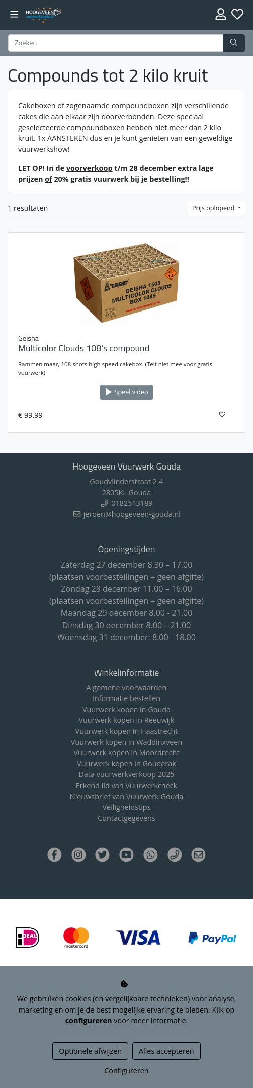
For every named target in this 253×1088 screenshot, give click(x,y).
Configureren (126, 1070)
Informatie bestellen (126, 698)
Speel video (126, 391)
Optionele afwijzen (90, 1051)
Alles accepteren (166, 1051)
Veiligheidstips (127, 807)
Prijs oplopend (214, 208)
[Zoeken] (115, 43)
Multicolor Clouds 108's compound (83, 348)
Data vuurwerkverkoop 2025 (126, 774)
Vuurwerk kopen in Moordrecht (126, 752)
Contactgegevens (126, 818)
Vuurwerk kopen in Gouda (126, 709)
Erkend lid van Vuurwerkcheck (126, 785)
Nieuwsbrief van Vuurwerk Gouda (126, 796)
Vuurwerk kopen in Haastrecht (126, 731)
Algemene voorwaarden (127, 687)
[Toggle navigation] (14, 14)
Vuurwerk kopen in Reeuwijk (126, 720)
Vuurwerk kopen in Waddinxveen (126, 742)
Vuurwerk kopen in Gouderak (126, 763)
